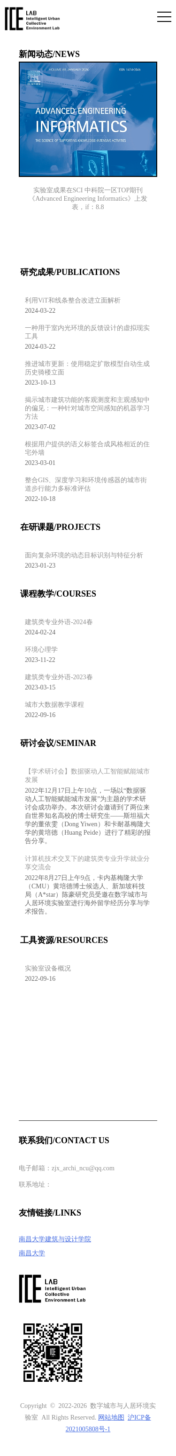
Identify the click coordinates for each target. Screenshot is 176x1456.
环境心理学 (41, 649)
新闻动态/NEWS (49, 54)
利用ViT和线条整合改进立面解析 (73, 300)
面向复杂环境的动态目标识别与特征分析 (84, 555)
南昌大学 (32, 1253)
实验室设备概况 (48, 968)
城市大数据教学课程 (54, 704)
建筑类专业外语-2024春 (59, 622)
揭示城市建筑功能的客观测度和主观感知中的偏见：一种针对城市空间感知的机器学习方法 (87, 408)
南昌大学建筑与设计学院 (55, 1239)
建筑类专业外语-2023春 (59, 677)
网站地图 (111, 1417)
